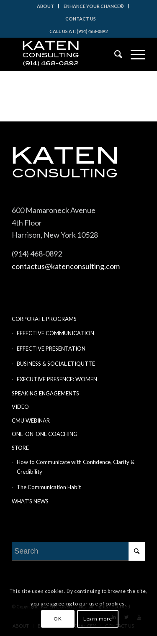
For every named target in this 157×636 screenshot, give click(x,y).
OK (58, 618)
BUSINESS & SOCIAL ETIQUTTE (56, 363)
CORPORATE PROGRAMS (44, 318)
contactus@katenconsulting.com (66, 266)
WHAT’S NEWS (30, 501)
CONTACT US (80, 18)
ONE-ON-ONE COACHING (44, 434)
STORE (20, 447)
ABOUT (45, 6)
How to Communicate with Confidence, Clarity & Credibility (75, 467)
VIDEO (20, 406)
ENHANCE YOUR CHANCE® (94, 6)
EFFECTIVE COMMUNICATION (55, 333)
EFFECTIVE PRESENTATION (51, 348)
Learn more (97, 618)
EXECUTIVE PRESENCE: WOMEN (57, 379)
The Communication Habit (49, 487)
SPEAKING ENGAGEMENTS (45, 393)
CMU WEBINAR (31, 420)
